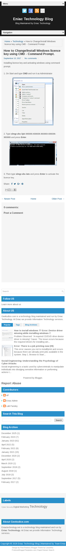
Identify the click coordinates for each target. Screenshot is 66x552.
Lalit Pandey (12, 406)
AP (7, 395)
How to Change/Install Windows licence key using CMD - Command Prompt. (32, 52)
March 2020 (7, 463)
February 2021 (8, 448)
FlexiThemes (25, 548)
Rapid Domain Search (45, 550)
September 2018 (9, 467)
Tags (18, 325)
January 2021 (7, 452)
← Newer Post (8, 199)
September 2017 (9, 478)
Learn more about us (11, 304)
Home (7, 41)
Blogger (38, 378)
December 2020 (8, 456)
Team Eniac (60, 543)
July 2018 (6, 474)
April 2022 (6, 444)
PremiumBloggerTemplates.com (24, 550)
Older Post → (58, 199)
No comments (31, 58)
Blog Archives (31, 325)
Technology (17, 41)
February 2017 (8, 482)
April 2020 (6, 459)
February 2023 (8, 437)
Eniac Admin (12, 401)
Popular (7, 325)
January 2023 (7, 441)
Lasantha (49, 548)
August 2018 (7, 471)
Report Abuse (11, 383)
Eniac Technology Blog (33, 19)
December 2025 (8, 433)
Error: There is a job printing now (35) (34, 346)
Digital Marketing (21, 507)
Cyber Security (7, 507)
